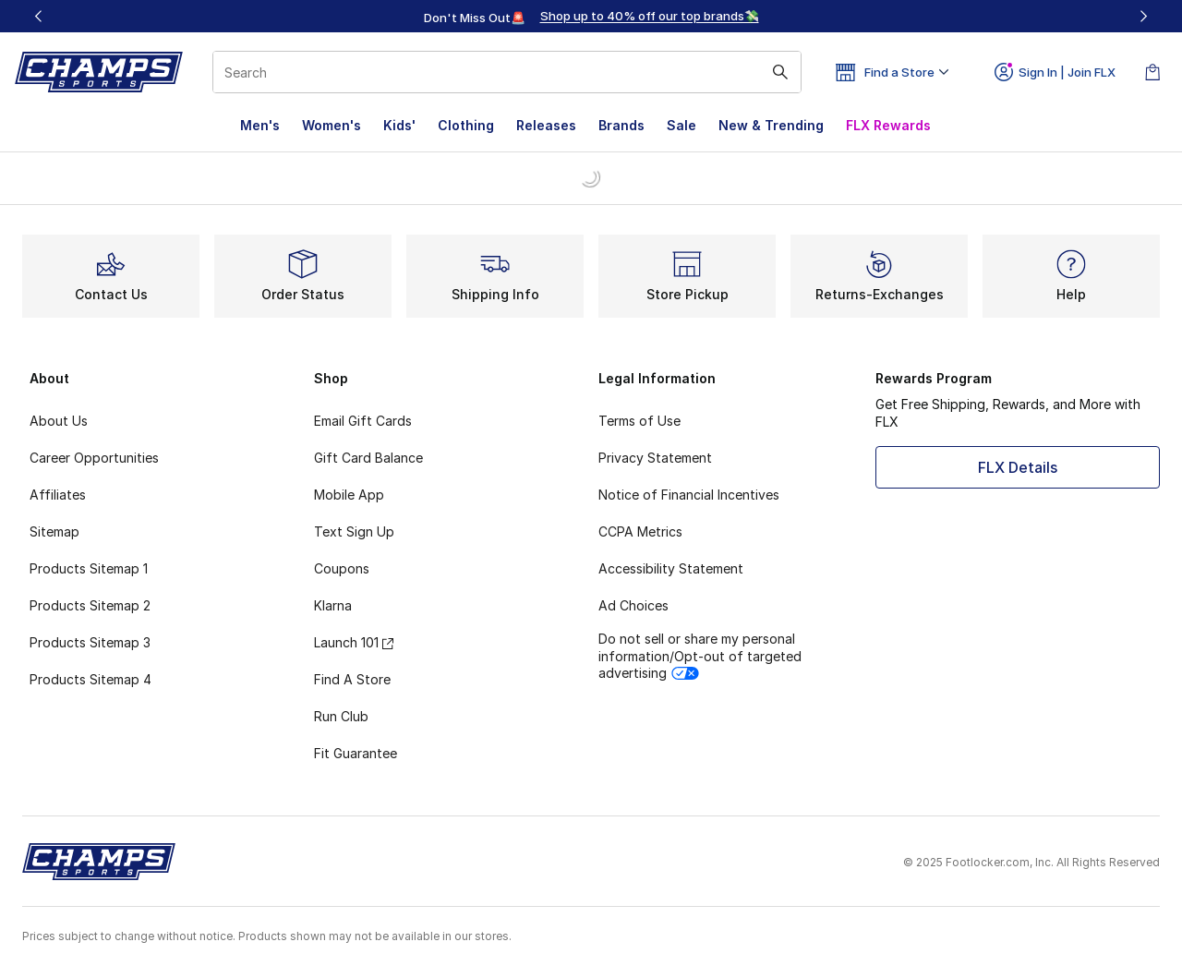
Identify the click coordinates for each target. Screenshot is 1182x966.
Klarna (333, 605)
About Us (59, 421)
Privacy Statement (655, 457)
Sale (681, 125)
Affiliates (58, 494)
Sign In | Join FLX (1055, 72)
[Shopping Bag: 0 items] (1152, 72)
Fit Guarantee (355, 753)
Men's (260, 125)
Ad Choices (633, 605)
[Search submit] (780, 72)
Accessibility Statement (670, 568)
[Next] (1143, 16)
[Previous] (39, 16)
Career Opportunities (94, 457)
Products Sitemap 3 (90, 642)
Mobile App (349, 494)
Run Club (341, 716)
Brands (621, 125)
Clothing (466, 125)
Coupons (341, 568)
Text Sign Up (354, 531)
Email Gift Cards (363, 421)
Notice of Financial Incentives (688, 494)
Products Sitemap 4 (90, 679)
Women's (331, 125)
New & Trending (771, 125)
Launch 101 (353, 642)
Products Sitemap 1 (89, 568)
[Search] (507, 72)
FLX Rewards (888, 125)
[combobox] (507, 72)
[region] (591, 17)
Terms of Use (639, 421)
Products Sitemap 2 (90, 605)
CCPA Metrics (640, 531)
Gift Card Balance (368, 457)
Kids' (399, 125)
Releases (546, 125)
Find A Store (352, 679)
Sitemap (54, 531)
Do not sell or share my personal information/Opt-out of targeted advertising (700, 655)
